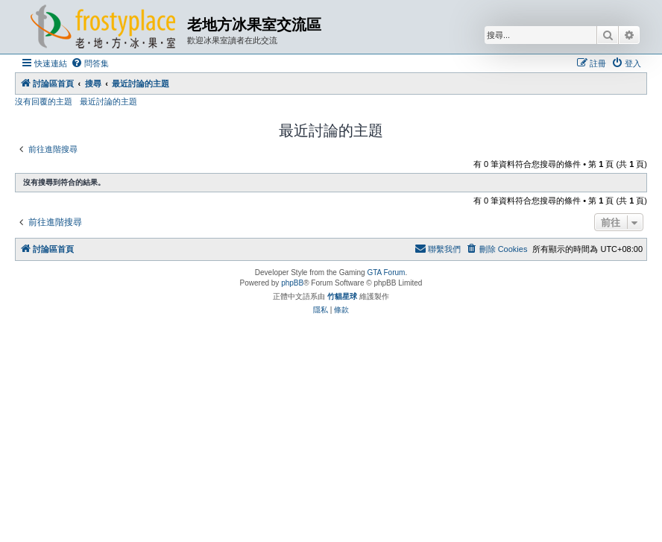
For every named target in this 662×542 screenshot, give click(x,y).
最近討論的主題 (108, 101)
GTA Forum (386, 272)
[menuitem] (90, 63)
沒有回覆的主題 (43, 101)
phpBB (292, 283)
